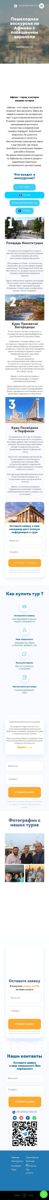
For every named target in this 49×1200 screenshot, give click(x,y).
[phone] (25, 552)
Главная (15, 1158)
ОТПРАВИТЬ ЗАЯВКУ (24, 563)
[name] (25, 541)
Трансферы (32, 1158)
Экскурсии (17, 1161)
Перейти (21, 747)
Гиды (13, 1170)
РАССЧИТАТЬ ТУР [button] (24, 47)
